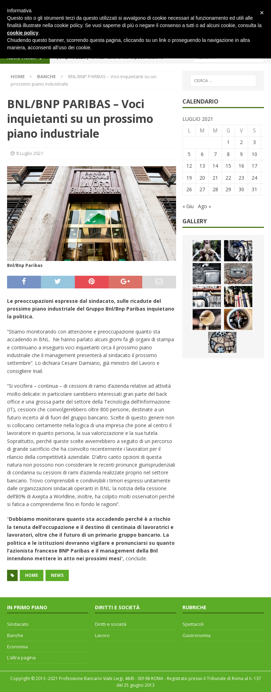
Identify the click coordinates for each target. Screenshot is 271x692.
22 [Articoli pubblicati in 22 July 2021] (228, 177)
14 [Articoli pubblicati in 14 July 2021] (215, 165)
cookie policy (22, 33)
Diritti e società (110, 624)
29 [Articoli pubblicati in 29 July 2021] (228, 189)
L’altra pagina (21, 657)
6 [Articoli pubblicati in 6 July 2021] (202, 154)
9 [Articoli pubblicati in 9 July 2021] (241, 154)
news (57, 575)
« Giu (188, 206)
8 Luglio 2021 (29, 153)
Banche (15, 635)
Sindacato (18, 624)
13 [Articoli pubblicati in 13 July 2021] (202, 165)
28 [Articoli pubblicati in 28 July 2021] (215, 189)
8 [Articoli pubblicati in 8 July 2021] (228, 154)
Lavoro (102, 635)
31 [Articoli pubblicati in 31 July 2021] (254, 189)
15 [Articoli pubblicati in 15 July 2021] (228, 165)
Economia (17, 646)
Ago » (204, 206)
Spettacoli (193, 624)
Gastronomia (196, 635)
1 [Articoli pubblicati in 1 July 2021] (228, 142)
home (31, 575)
